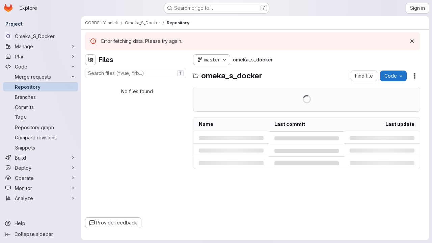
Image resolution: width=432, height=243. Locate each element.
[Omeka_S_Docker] (40, 36)
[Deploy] (40, 167)
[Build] (40, 157)
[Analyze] (40, 198)
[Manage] (40, 46)
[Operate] (40, 178)
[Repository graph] (40, 127)
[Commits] (40, 107)
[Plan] (40, 56)
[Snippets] (40, 147)
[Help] (40, 223)
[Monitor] (40, 188)
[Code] (40, 66)
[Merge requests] (40, 76)
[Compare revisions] (40, 137)
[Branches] (40, 97)
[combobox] (135, 73)
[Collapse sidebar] (40, 234)
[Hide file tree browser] (90, 59)
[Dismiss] (412, 41)
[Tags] (40, 117)
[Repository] (40, 86)
